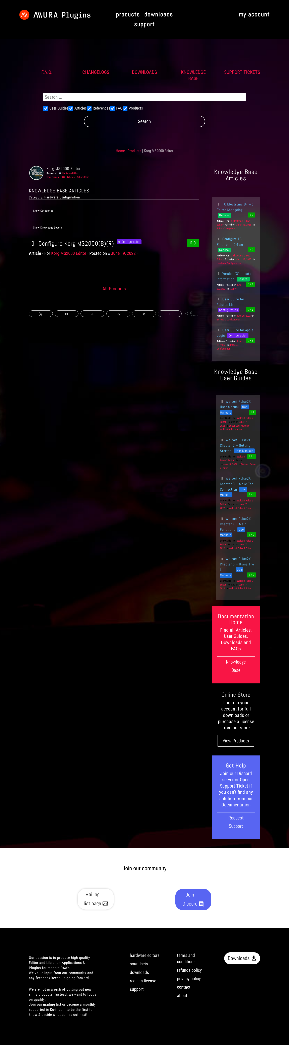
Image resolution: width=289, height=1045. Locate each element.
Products (134, 150)
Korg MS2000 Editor (64, 168)
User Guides (53, 177)
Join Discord (189, 899)
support (144, 24)
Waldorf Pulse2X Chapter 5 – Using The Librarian (237, 564)
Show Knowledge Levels (47, 227)
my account (254, 14)
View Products (236, 741)
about (182, 995)
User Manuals (244, 451)
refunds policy (189, 970)
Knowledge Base (236, 666)
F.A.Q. (46, 72)
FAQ (63, 177)
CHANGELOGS (95, 72)
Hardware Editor (70, 173)
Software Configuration (228, 319)
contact (183, 987)
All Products (114, 289)
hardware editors (145, 955)
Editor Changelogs (226, 228)
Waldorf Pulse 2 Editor (231, 429)
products (128, 14)
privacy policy (189, 978)
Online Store (82, 177)
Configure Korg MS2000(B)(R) (71, 243)
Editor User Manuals (239, 425)
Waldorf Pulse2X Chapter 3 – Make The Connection (236, 484)
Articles (71, 177)
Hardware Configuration (229, 263)
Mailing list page (92, 899)
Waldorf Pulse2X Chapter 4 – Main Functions (235, 524)
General (224, 215)
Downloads (239, 958)
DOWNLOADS (144, 72)
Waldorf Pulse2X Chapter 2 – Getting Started (235, 445)
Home (120, 150)
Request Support (236, 822)
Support (233, 288)
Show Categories (43, 210)
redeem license (143, 980)
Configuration (130, 242)
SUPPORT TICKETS (242, 72)
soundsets (139, 963)
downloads (158, 14)
